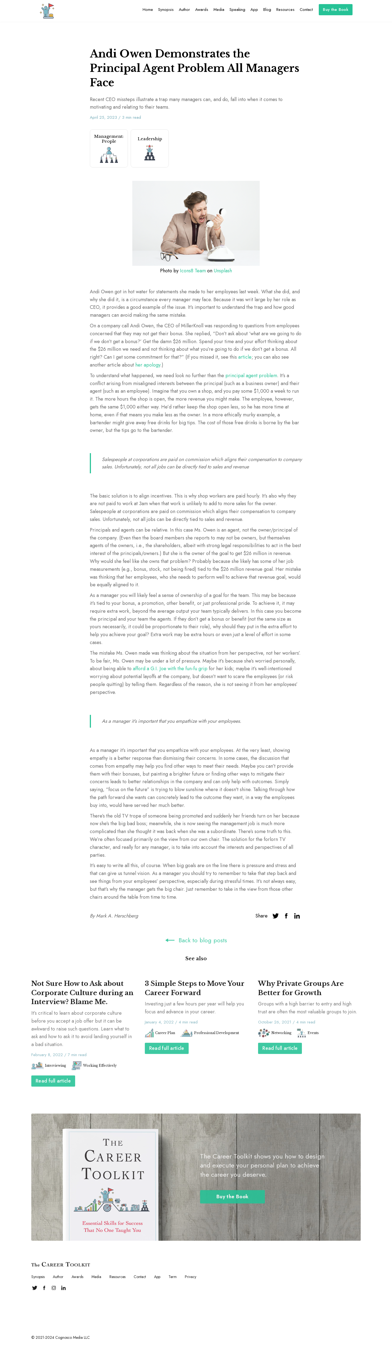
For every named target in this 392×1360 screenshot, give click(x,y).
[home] (46, 11)
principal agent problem (251, 375)
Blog (267, 10)
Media (218, 10)
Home (148, 10)
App (254, 10)
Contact (306, 10)
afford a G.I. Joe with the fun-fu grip (170, 668)
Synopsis (166, 10)
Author (184, 10)
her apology (147, 364)
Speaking (237, 10)
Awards (201, 10)
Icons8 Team (193, 270)
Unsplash (223, 270)
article (244, 357)
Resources (285, 10)
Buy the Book (335, 10)
